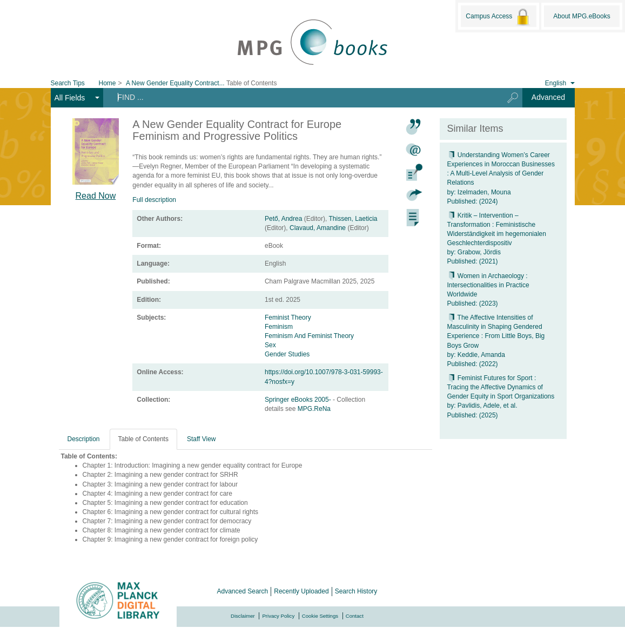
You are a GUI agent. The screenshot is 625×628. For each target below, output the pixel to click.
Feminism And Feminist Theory (309, 336)
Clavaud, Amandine (318, 228)
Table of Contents (143, 439)
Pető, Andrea (283, 218)
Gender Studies (287, 354)
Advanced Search (242, 591)
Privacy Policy (278, 616)
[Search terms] (299, 97)
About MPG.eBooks (581, 16)
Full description (154, 200)
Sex (270, 345)
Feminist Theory (288, 317)
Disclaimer (243, 616)
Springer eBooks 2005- (299, 399)
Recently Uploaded (301, 591)
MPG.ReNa (314, 409)
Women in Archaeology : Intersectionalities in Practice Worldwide (488, 285)
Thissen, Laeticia (352, 218)
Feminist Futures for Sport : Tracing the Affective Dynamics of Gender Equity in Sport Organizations (501, 387)
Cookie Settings (320, 616)
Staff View (201, 439)
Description (84, 439)
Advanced (548, 97)
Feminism (279, 326)
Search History (356, 591)
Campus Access (498, 16)
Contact (355, 616)
